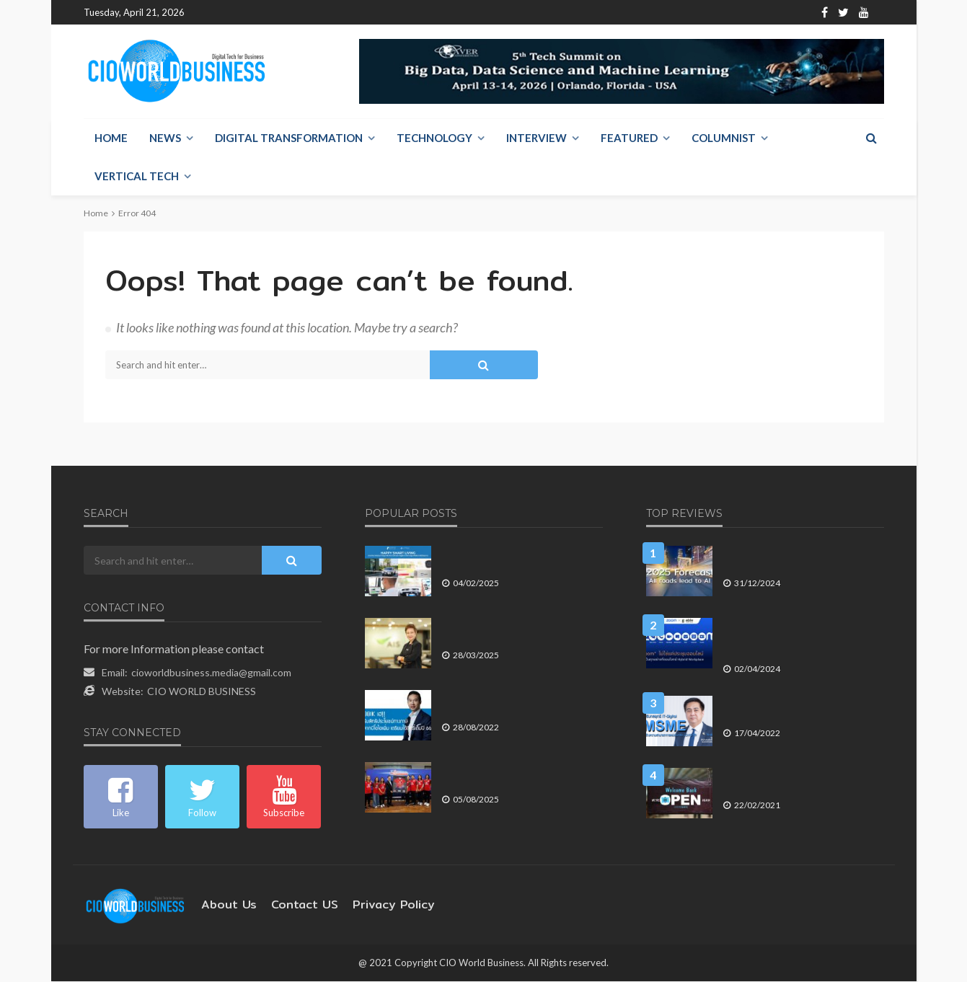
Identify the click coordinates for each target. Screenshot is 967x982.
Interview (536, 138)
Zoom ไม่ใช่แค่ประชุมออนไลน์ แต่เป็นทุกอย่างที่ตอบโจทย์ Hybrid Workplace (798, 631)
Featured (629, 138)
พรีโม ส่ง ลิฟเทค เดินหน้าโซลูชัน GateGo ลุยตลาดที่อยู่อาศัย (506, 559)
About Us (258, 12)
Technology (434, 138)
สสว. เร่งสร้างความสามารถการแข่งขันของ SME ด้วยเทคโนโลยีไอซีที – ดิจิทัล (800, 703)
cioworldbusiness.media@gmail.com (211, 673)
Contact (311, 12)
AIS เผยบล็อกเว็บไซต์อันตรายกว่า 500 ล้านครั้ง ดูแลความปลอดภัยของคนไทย (518, 631)
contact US (292, 905)
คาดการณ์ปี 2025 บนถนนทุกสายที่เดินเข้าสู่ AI (798, 559)
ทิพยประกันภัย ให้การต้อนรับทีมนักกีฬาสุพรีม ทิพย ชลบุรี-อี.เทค (522, 775)
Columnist (724, 138)
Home (210, 12)
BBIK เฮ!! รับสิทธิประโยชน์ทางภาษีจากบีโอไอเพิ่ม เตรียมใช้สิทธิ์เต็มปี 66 (521, 703)
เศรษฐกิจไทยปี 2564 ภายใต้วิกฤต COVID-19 (788, 775)
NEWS (165, 138)
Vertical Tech (136, 176)
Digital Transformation (289, 138)
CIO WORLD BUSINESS (201, 692)
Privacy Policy (373, 905)
